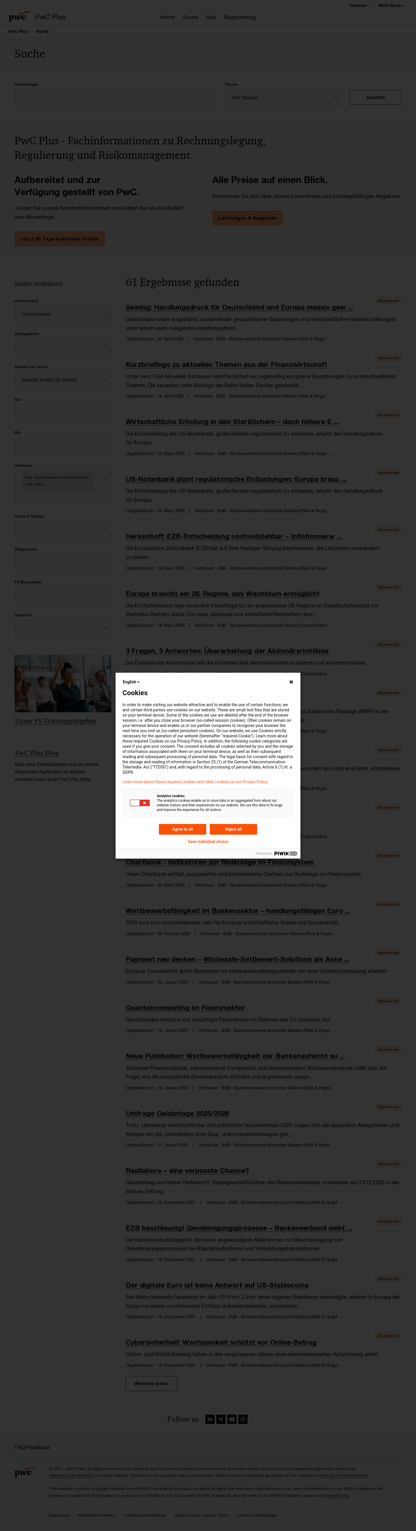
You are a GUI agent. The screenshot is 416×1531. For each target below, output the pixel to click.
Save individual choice (208, 841)
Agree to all (182, 829)
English (132, 682)
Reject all (233, 829)
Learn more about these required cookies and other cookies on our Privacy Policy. (195, 782)
